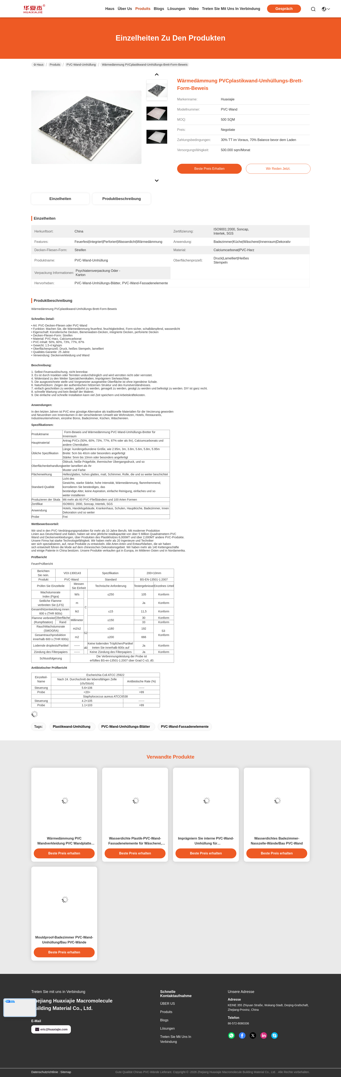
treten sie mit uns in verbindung (231, 9)
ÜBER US (167, 1003)
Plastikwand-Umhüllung (71, 726)
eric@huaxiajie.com (51, 1029)
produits (142, 9)
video (194, 9)
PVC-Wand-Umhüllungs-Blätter (125, 726)
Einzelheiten (60, 199)
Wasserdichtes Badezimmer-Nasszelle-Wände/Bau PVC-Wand (277, 841)
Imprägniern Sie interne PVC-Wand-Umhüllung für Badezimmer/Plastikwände (206, 841)
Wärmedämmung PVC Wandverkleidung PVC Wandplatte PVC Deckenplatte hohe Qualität (64, 841)
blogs (159, 9)
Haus (109, 9)
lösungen (176, 9)
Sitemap (65, 1072)
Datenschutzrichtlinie (44, 1072)
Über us (125, 9)
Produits (55, 64)
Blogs (164, 1020)
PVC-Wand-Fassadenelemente (185, 726)
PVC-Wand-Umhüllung (81, 64)
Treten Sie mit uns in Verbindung (175, 1039)
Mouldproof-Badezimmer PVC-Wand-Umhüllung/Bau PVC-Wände (64, 940)
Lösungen (167, 1028)
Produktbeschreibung (121, 199)
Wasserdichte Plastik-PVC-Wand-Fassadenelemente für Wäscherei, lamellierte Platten (135, 841)
